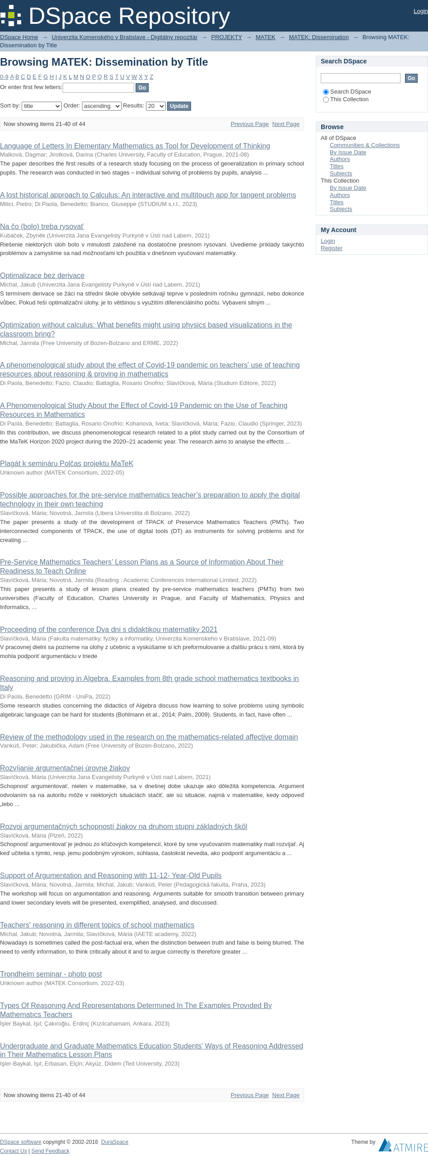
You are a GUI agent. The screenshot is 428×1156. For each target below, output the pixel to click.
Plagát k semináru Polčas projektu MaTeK (66, 463)
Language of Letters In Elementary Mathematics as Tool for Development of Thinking (135, 146)
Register (331, 248)
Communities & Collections (365, 145)
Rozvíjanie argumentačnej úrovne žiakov (65, 768)
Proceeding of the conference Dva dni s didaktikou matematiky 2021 (109, 629)
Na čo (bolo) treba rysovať (42, 226)
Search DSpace (347, 91)
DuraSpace (114, 1142)
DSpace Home (19, 37)
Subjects (341, 173)
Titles (337, 166)
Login (421, 11)
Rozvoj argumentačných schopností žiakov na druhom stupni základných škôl (123, 826)
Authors (340, 159)
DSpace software (20, 1142)
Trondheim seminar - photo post (51, 974)
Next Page (286, 124)
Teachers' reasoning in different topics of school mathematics (97, 925)
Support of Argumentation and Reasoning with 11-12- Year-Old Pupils (111, 875)
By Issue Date (348, 152)
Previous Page (250, 124)
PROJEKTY (226, 37)
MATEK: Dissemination (319, 37)
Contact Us (13, 1151)
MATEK (265, 37)
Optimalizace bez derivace (42, 275)
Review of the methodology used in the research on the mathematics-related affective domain (149, 737)
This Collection (346, 99)
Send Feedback (51, 1151)
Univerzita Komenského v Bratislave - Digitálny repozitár (125, 37)
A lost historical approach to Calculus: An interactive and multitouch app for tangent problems (148, 195)
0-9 (4, 76)
